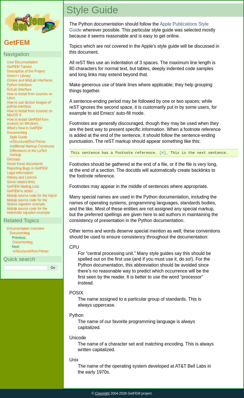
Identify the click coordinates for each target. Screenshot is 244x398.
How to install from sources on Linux (30, 96)
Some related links (21, 182)
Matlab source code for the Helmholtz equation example (28, 211)
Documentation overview (25, 229)
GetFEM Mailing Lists (23, 186)
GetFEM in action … (22, 191)
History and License (22, 177)
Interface (19, 85)
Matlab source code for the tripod (32, 196)
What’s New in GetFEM (24, 128)
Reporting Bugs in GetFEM (27, 168)
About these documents (25, 164)
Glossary (13, 159)
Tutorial (19, 67)
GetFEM (17, 42)
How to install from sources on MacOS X (30, 113)
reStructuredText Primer (28, 142)
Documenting (17, 133)
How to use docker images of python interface (29, 104)
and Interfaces (30, 80)
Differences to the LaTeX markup (28, 153)
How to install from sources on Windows (28, 121)
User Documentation (22, 62)
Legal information (20, 173)
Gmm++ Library (18, 76)
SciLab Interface (19, 89)
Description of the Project (26, 71)
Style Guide (18, 137)
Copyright (102, 393)
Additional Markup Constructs (32, 146)
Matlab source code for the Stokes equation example (27, 202)
